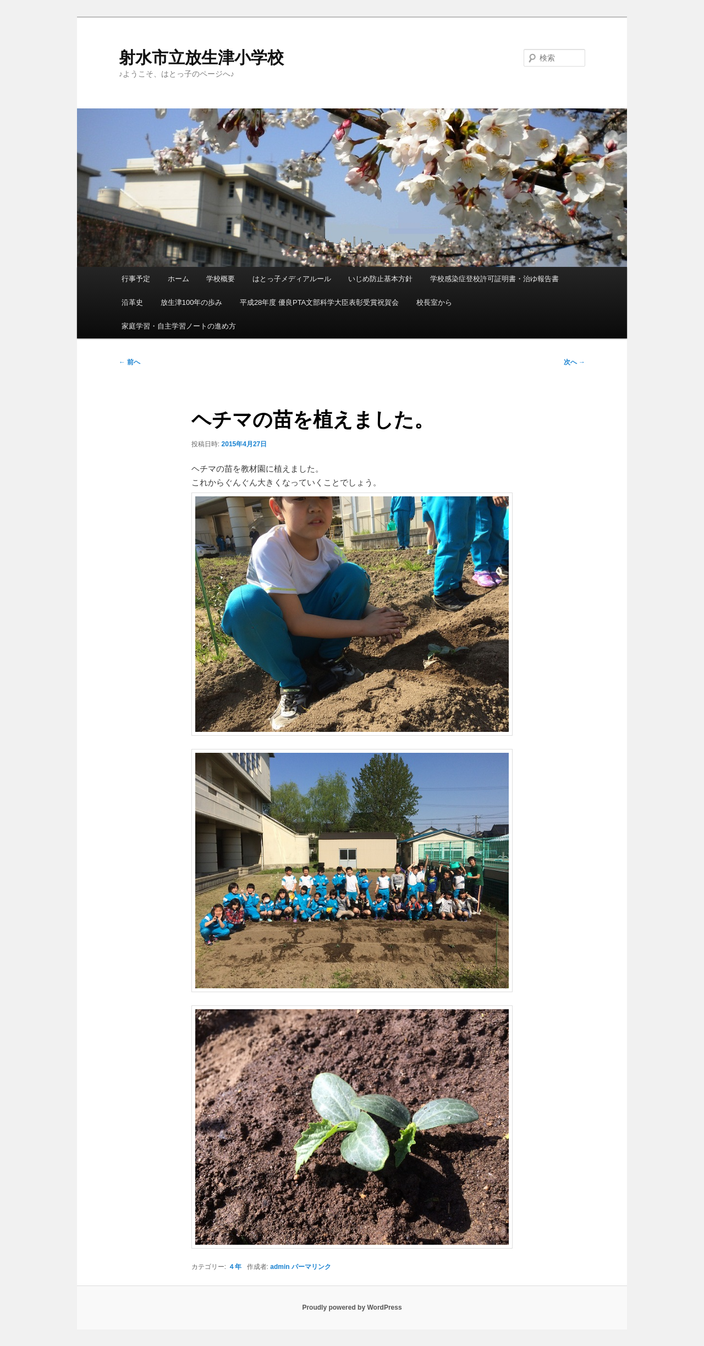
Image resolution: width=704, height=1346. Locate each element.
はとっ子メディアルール (291, 279)
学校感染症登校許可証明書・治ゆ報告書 (494, 279)
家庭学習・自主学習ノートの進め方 (179, 326)
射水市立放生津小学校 (201, 57)
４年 (234, 1267)
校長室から (434, 302)
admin (279, 1267)
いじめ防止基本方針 (380, 279)
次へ (574, 362)
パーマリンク (311, 1267)
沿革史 (132, 302)
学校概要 (220, 279)
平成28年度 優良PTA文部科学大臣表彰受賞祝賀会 (319, 302)
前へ (129, 362)
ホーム (178, 279)
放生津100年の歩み (192, 302)
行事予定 (136, 279)
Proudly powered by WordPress (352, 1307)
